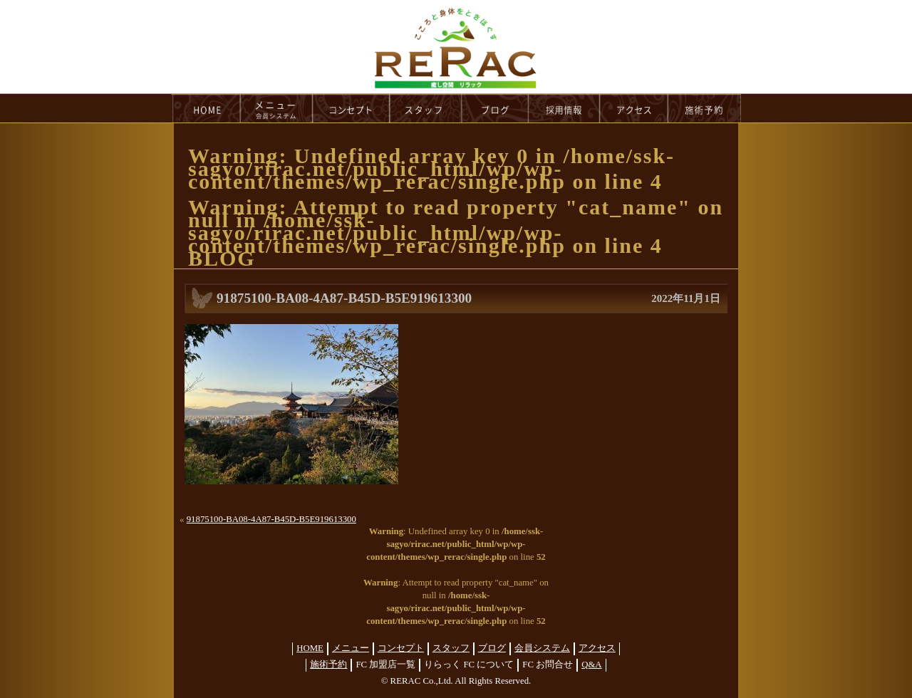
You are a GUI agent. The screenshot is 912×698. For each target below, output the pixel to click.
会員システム (542, 648)
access (634, 108)
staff (425, 108)
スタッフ (451, 648)
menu (276, 108)
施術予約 (328, 665)
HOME (206, 108)
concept (351, 108)
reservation (704, 108)
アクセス (597, 648)
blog (495, 108)
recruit (564, 108)
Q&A (591, 665)
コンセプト (401, 648)
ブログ (492, 648)
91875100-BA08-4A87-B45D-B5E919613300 (271, 519)
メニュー (350, 648)
